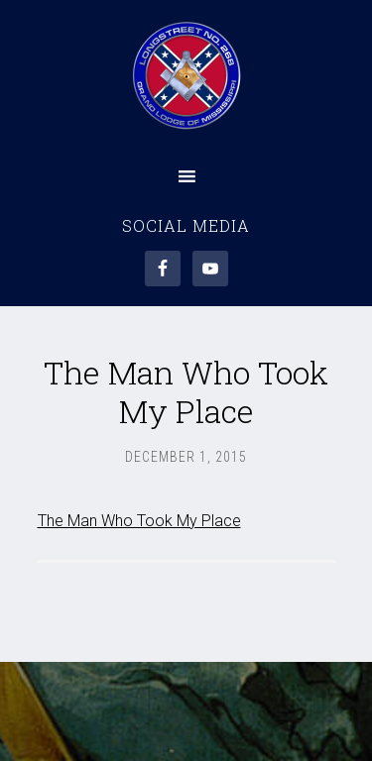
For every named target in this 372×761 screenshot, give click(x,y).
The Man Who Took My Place (139, 520)
